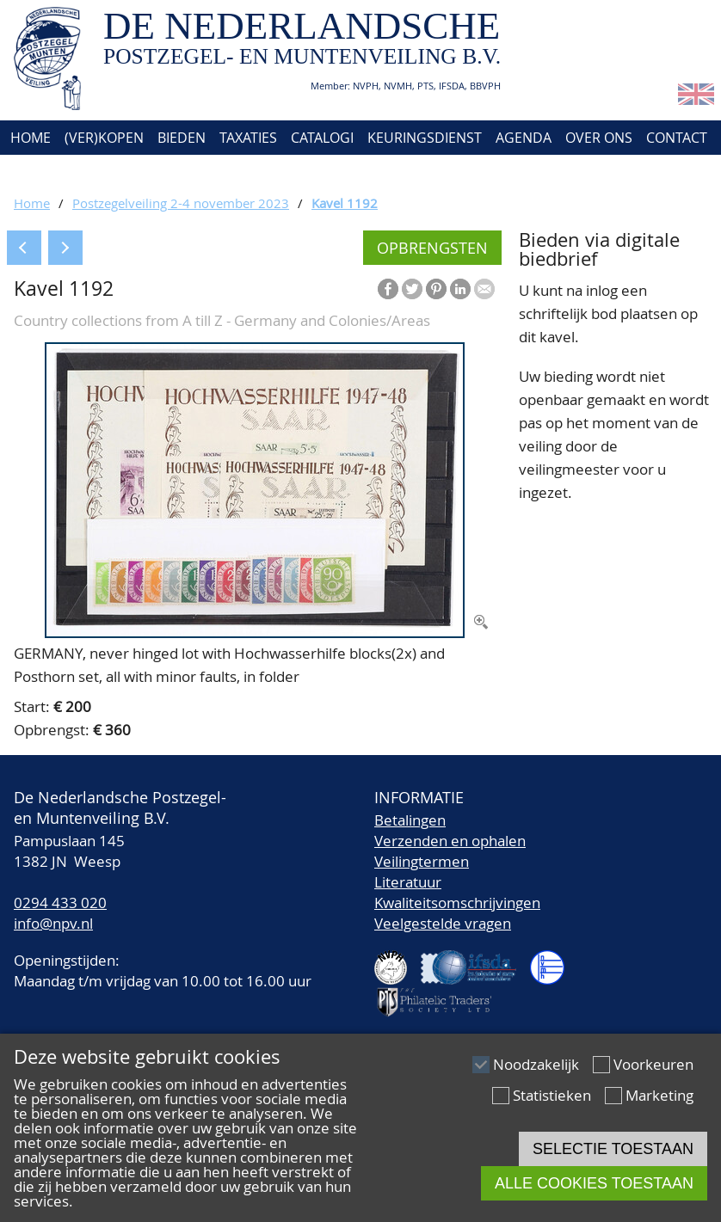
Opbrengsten (432, 247)
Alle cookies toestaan (594, 1183)
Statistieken (552, 1095)
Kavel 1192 (344, 203)
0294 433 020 (60, 902)
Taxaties (248, 137)
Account (39, 172)
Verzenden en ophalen (450, 840)
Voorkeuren (653, 1064)
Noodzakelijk (536, 1064)
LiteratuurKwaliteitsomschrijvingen (457, 892)
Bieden (181, 137)
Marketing (659, 1095)
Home (29, 137)
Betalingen (410, 820)
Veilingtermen (421, 861)
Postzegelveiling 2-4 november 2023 (180, 203)
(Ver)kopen (104, 137)
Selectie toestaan (613, 1149)
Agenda (524, 137)
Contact (676, 137)
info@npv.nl (53, 923)
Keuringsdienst (424, 137)
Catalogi (322, 137)
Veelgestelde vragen (442, 923)
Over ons (598, 137)
